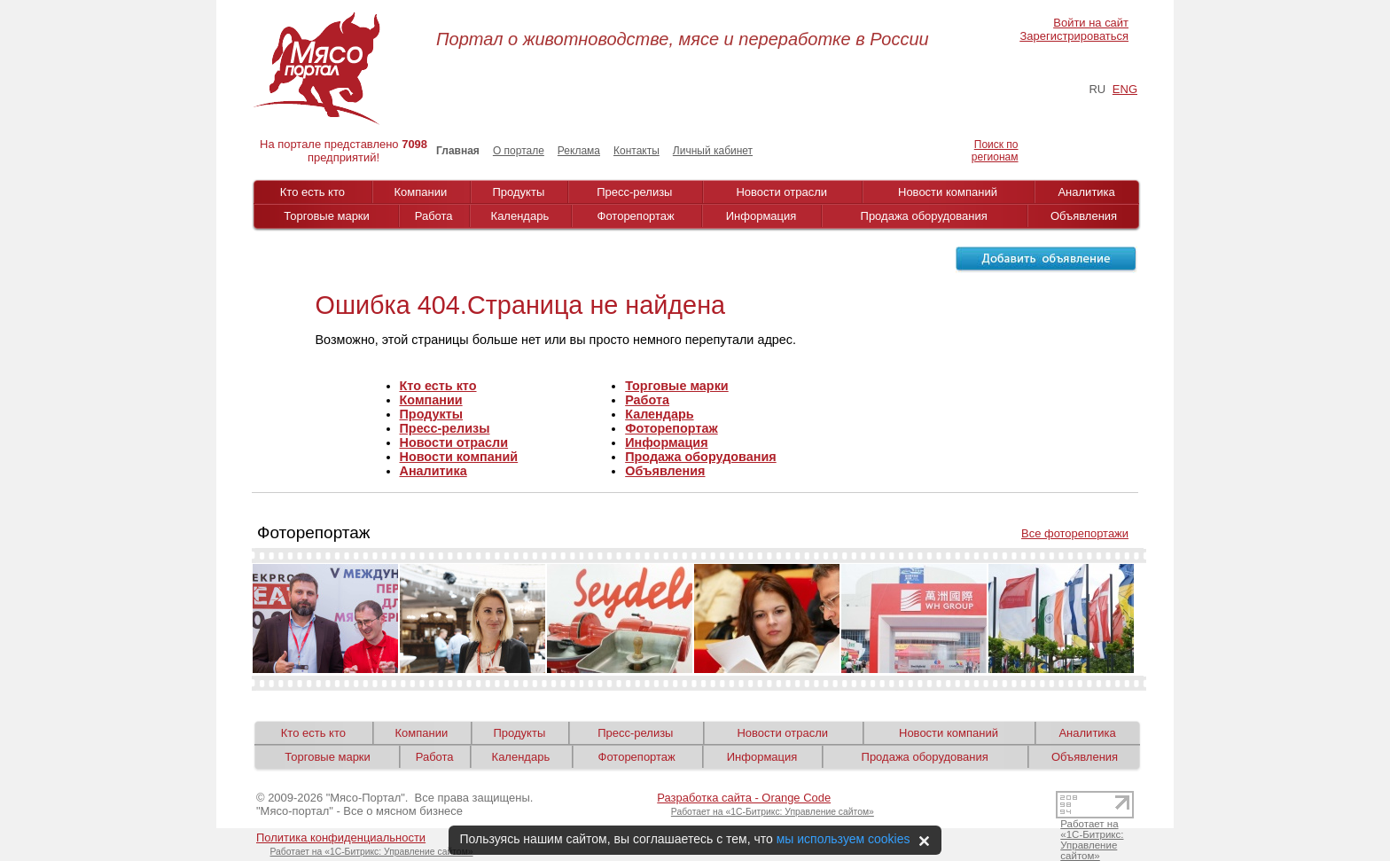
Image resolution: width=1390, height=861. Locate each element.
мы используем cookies (843, 839)
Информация (761, 216)
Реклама (579, 151)
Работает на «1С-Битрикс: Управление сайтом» (772, 812)
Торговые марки (327, 216)
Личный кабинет (713, 151)
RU (1097, 89)
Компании (421, 192)
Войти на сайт (1090, 22)
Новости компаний (947, 192)
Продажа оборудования (924, 216)
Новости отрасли (781, 192)
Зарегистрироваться (1074, 36)
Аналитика (1086, 192)
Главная (458, 151)
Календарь (520, 216)
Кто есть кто (312, 192)
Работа (434, 216)
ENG (1125, 89)
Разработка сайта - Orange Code (744, 797)
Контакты (636, 151)
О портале (518, 151)
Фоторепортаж (636, 216)
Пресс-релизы (634, 192)
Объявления (1083, 216)
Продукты (519, 192)
